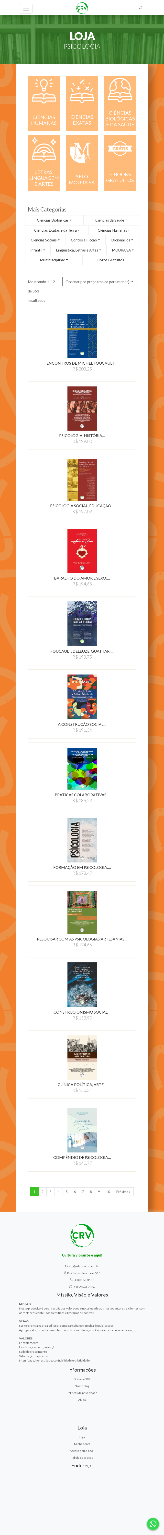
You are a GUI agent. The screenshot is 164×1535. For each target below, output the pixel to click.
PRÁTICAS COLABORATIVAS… (82, 794)
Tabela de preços (82, 1457)
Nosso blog (82, 1386)
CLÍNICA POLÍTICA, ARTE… (82, 1084)
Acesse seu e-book (82, 1451)
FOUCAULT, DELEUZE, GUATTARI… (82, 651)
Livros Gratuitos (110, 260)
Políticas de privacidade (82, 1393)
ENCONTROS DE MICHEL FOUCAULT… (82, 363)
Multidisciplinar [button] (52, 260)
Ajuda (82, 1400)
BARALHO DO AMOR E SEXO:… (82, 578)
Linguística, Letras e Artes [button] (77, 250)
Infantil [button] (36, 250)
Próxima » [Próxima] (123, 1192)
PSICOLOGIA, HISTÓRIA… (82, 435)
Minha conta (82, 1444)
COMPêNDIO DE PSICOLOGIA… (82, 1157)
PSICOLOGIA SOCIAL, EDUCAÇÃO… (82, 505)
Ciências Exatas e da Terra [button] (55, 230)
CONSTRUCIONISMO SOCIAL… (82, 1012)
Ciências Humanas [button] (112, 230)
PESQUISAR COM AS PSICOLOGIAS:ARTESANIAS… (82, 939)
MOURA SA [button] (121, 250)
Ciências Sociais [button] (44, 240)
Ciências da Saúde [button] (109, 220)
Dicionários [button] (120, 240)
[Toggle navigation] (26, 9)
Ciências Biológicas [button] (53, 220)
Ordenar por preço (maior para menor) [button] (98, 281)
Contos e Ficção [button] (84, 240)
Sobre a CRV (82, 1379)
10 (108, 1192)
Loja (82, 1437)
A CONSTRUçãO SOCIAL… (82, 724)
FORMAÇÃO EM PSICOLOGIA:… (82, 867)
